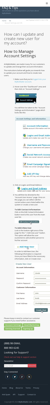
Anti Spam (6, 394)
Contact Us (31, 394)
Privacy (36, 388)
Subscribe (32, 365)
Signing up (28, 328)
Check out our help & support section (20, 357)
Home (4, 21)
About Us (19, 388)
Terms (28, 388)
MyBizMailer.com (25, 402)
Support (21, 394)
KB (10, 21)
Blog (11, 388)
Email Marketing (31, 325)
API (14, 394)
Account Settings (13, 325)
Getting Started (12, 328)
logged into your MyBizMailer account (30, 80)
